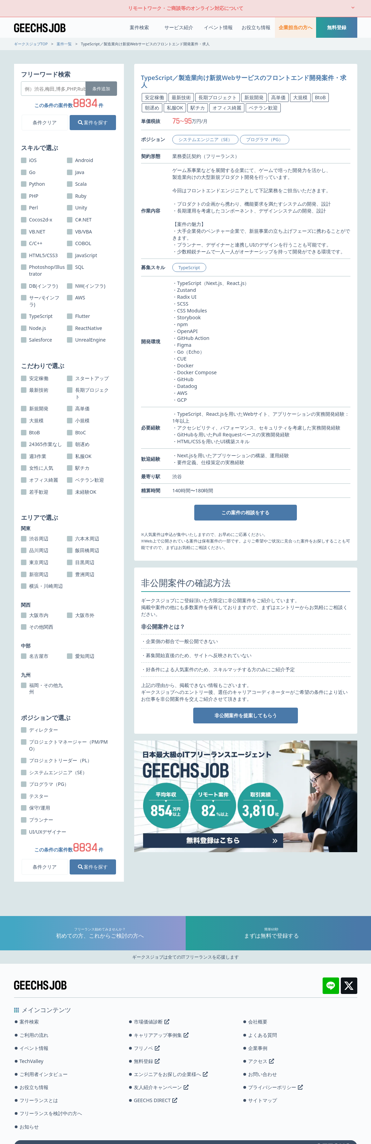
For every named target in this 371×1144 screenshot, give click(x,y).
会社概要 (257, 1021)
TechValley (32, 1061)
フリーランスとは (39, 1100)
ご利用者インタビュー (44, 1074)
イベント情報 (218, 27)
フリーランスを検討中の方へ (51, 1113)
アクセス (261, 1061)
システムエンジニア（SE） (205, 139)
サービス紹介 (178, 27)
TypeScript (189, 267)
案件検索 (139, 27)
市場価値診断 (151, 1021)
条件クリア (45, 122)
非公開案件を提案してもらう (246, 715)
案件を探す (93, 122)
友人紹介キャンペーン (161, 1087)
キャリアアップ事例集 (161, 1035)
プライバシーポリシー (275, 1087)
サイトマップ (262, 1100)
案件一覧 (64, 43)
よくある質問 (262, 1035)
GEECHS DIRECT (155, 1100)
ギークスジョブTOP (31, 43)
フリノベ (147, 1048)
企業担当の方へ (295, 27)
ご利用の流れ (34, 1035)
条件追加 (101, 88)
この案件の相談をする (245, 512)
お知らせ (29, 1126)
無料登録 (336, 27)
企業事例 (257, 1048)
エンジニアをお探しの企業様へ (171, 1074)
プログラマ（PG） (264, 139)
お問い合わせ (262, 1074)
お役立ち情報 (256, 27)
